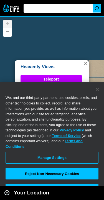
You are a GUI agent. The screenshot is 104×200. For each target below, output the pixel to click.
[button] (85, 63)
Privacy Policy (71, 130)
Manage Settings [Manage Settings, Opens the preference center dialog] (52, 158)
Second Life (12, 8)
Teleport (51, 79)
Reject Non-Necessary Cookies (52, 174)
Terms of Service (66, 136)
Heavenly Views (38, 66)
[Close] (97, 89)
